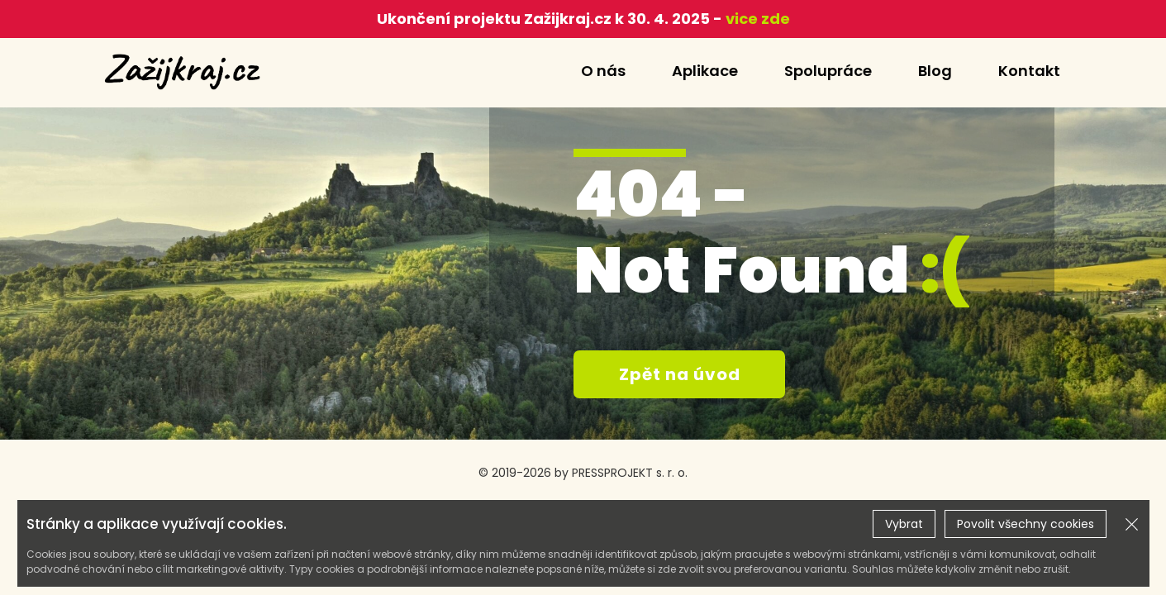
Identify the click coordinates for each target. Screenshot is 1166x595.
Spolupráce (828, 70)
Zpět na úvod (679, 374)
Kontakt (1029, 70)
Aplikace (705, 70)
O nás (603, 70)
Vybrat (904, 524)
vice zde (756, 18)
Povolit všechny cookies (1025, 524)
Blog (935, 70)
